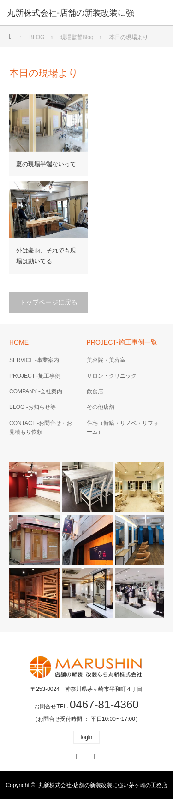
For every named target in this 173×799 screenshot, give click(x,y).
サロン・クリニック (112, 376)
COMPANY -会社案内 (35, 391)
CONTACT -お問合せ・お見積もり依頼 (40, 427)
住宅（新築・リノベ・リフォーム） (123, 427)
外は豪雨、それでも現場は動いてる (46, 255)
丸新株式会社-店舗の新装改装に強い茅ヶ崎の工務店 (102, 785)
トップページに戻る (48, 302)
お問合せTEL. (86, 706)
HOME (19, 342)
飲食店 (95, 391)
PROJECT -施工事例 (34, 376)
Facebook (76, 755)
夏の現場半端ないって (46, 164)
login (86, 737)
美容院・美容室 (106, 360)
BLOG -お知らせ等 (32, 407)
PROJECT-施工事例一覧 (122, 342)
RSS (94, 755)
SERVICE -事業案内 (34, 360)
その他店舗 (100, 407)
